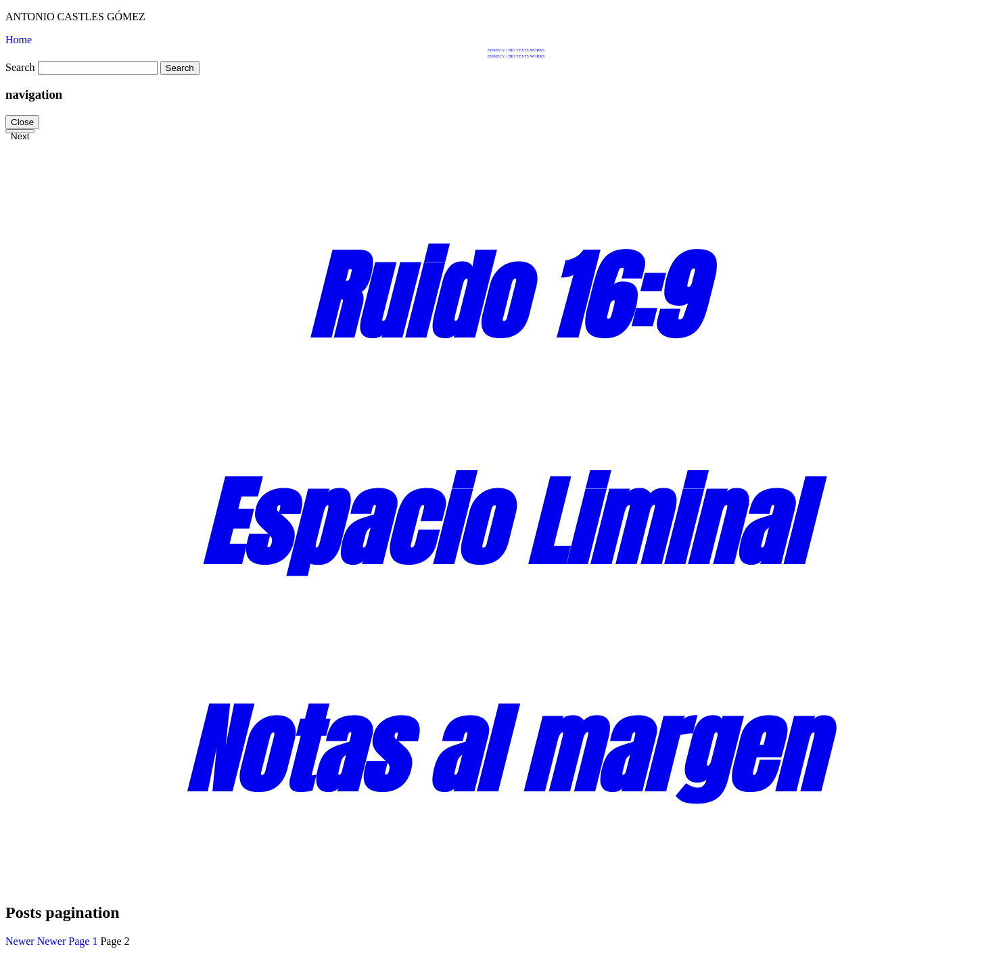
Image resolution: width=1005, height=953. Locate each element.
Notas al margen (502, 750)
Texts (522, 50)
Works (537, 50)
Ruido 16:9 (502, 296)
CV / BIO (507, 50)
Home (494, 50)
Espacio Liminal (502, 523)
